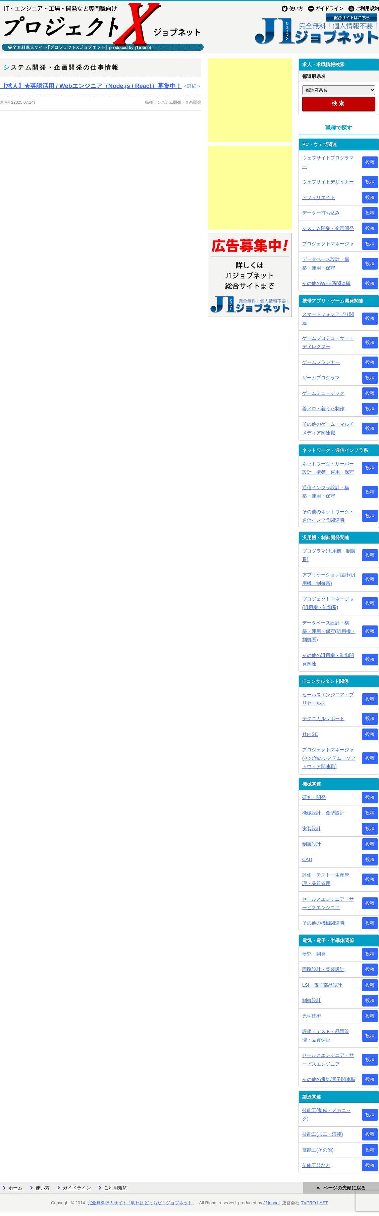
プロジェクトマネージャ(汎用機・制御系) (328, 603)
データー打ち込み (321, 213)
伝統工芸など (316, 1165)
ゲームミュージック (323, 393)
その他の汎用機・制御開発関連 (328, 659)
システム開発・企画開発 (328, 228)
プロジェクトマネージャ (328, 243)
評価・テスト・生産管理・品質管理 (325, 879)
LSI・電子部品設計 (322, 985)
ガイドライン (329, 8)
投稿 (370, 162)
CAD (307, 859)
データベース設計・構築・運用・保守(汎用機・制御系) (329, 631)
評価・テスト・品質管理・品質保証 (325, 1035)
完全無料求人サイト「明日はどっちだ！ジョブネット (140, 1202)
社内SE (310, 734)
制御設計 (311, 844)
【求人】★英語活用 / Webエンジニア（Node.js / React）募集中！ (100, 86)
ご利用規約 (367, 8)
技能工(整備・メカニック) (326, 1114)
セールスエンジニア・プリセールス (328, 699)
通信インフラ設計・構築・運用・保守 (325, 492)
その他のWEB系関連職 (326, 283)
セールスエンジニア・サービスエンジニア (328, 903)
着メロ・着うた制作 (323, 408)
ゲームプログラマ (321, 377)
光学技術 (311, 1016)
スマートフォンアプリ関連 (328, 318)
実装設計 (311, 828)
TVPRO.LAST (314, 1202)
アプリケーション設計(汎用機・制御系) (329, 579)
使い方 (296, 8)
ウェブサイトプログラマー (328, 162)
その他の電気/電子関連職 (328, 1079)
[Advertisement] (250, 100)
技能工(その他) (317, 1150)
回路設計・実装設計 (323, 969)
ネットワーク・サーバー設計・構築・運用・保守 (328, 468)
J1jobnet (271, 1202)
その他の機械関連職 (323, 923)
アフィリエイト (318, 197)
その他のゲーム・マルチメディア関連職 (328, 428)
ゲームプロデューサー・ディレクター (328, 342)
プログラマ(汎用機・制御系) (329, 555)
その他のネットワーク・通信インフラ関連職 (328, 516)
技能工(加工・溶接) (322, 1134)
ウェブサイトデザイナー (328, 181)
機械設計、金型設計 (323, 812)
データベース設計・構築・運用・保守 (325, 263)
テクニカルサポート (323, 718)
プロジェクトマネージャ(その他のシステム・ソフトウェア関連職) (329, 758)
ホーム (15, 1187)
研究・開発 (314, 797)
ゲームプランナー (321, 362)
